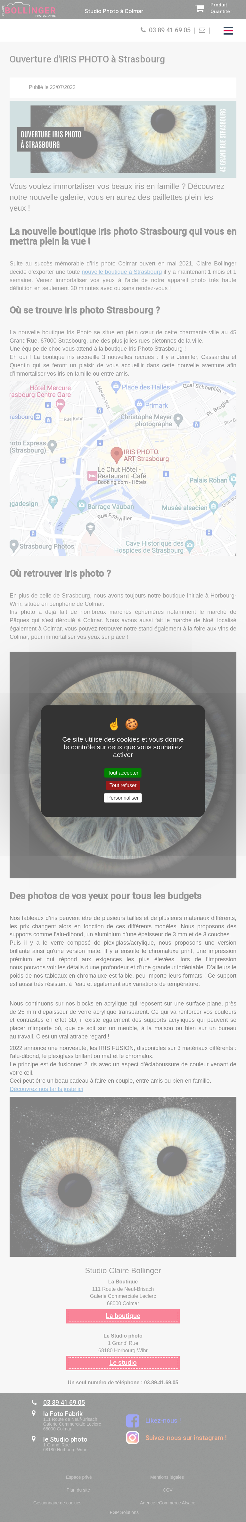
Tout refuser (123, 785)
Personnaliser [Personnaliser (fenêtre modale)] (123, 798)
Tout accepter (123, 773)
